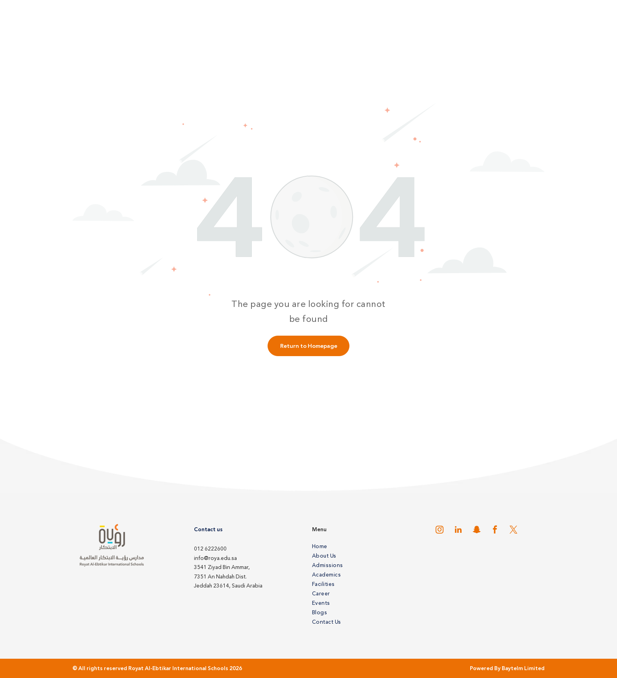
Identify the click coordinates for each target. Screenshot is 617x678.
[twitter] (513, 531)
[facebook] (495, 531)
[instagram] (439, 531)
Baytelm (512, 668)
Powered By (485, 668)
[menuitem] (364, 546)
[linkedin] (458, 531)
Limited (534, 668)
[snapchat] (476, 531)
